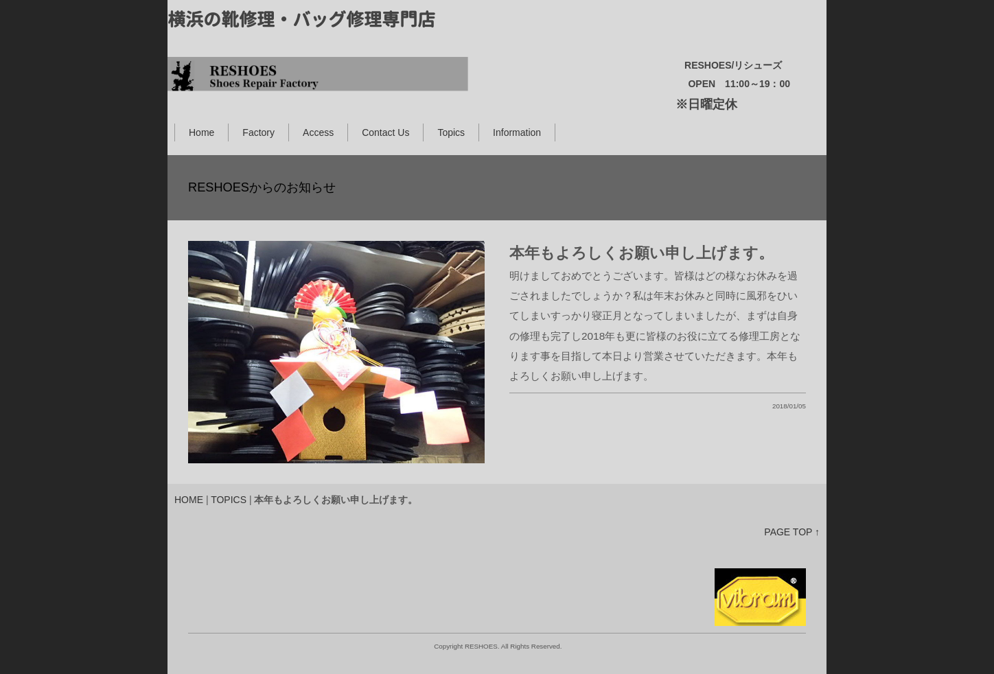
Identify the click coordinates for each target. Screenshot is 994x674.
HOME (188, 499)
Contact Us (385, 132)
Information (517, 132)
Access (318, 132)
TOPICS (228, 499)
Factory (258, 132)
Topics (451, 132)
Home (201, 132)
